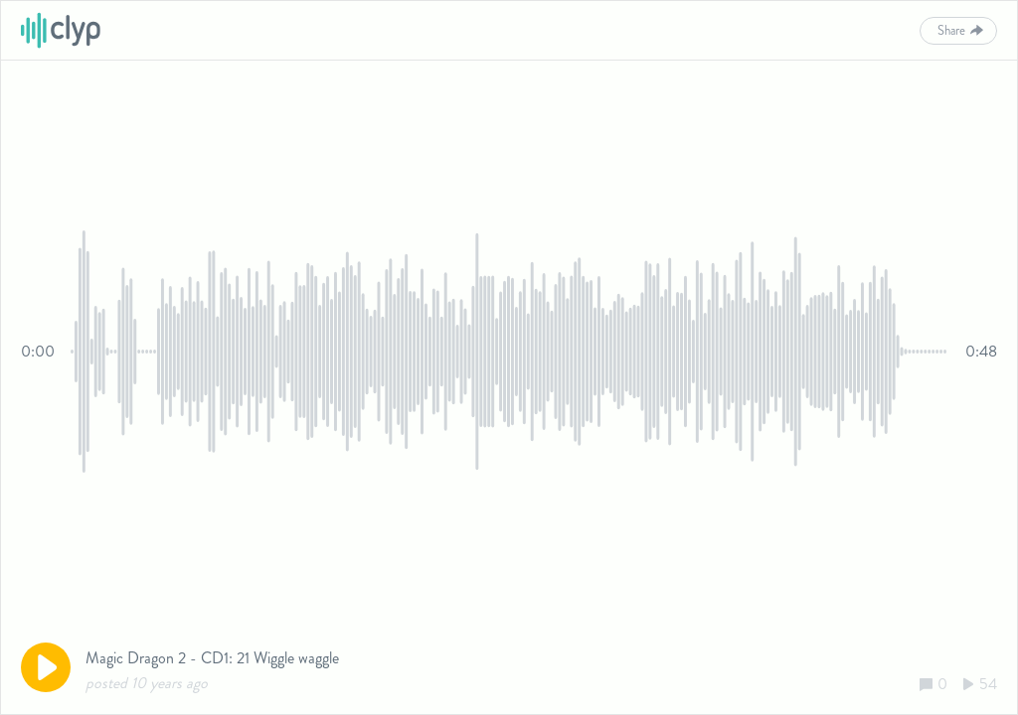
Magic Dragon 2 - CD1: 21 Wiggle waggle (212, 657)
